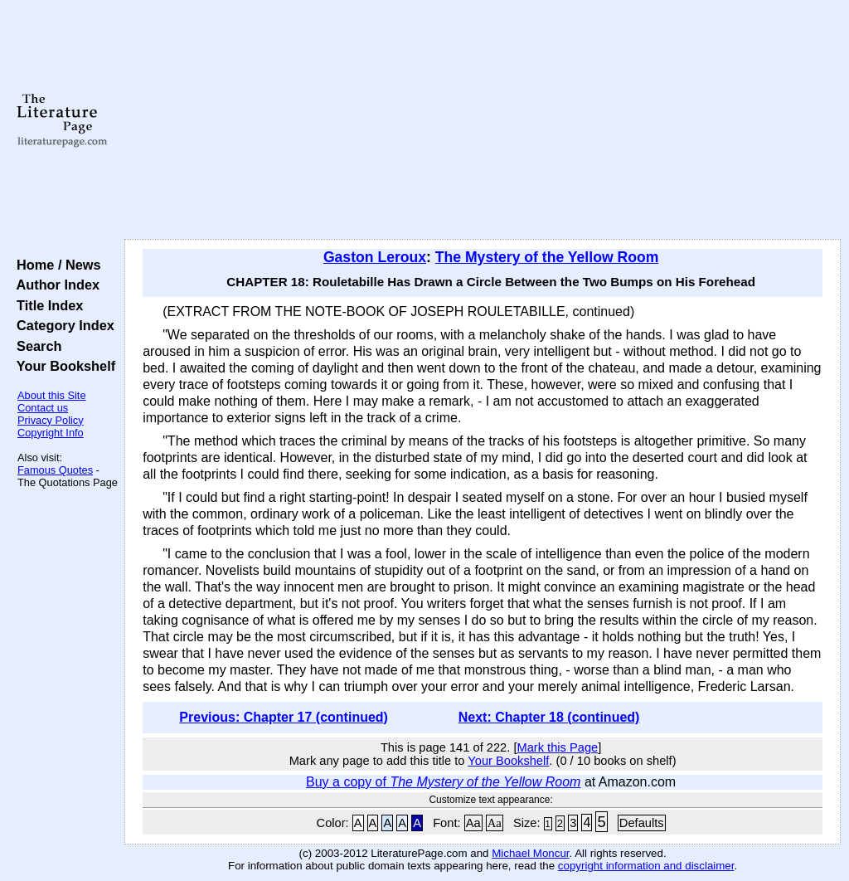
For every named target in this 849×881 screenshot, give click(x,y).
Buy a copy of (443, 782)
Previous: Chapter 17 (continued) (283, 717)
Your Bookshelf (62, 365)
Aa (473, 823)
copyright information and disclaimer (646, 865)
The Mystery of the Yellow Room (547, 257)
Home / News (55, 264)
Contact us (42, 408)
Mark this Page (557, 747)
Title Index (46, 305)
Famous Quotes (55, 470)
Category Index (61, 325)
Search (35, 345)
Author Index (54, 284)
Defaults (641, 823)
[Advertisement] (482, 120)
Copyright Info (50, 432)
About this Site (51, 395)
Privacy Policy (50, 420)
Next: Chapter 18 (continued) (549, 717)
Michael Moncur (530, 853)
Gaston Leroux (374, 257)
